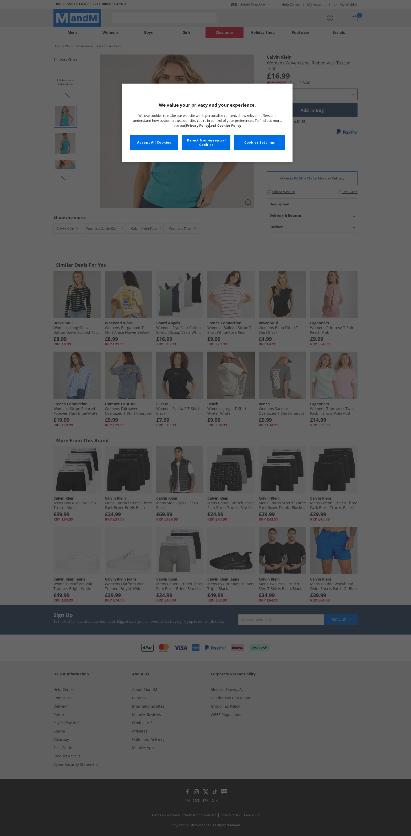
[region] (207, 123)
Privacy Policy (197, 125)
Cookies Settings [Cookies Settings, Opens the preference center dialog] (259, 142)
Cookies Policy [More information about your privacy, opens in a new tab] (229, 125)
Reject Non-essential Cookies (206, 142)
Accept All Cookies (154, 142)
